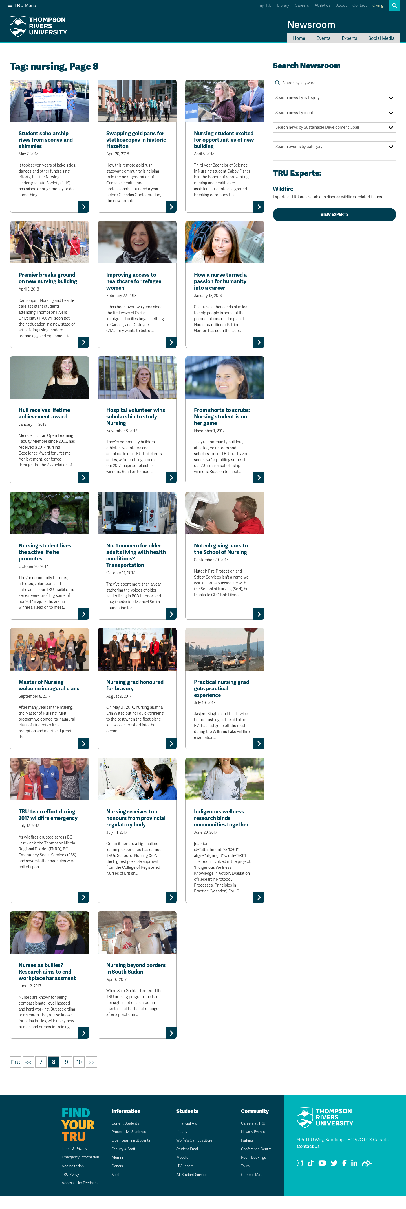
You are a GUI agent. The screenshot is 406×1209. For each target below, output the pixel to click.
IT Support (182, 1179)
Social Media (382, 38)
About (341, 5)
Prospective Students (127, 1145)
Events (323, 38)
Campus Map (248, 1188)
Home (299, 38)
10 (79, 1075)
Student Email (185, 1162)
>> (92, 1075)
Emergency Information (74, 1170)
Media (113, 1188)
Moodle (179, 1170)
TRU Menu (22, 5)
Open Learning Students (129, 1153)
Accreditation (66, 1179)
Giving (377, 5)
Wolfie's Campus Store (192, 1153)
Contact (359, 5)
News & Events (250, 1145)
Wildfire (334, 193)
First (15, 1075)
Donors (114, 1179)
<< (28, 1075)
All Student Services (190, 1188)
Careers (302, 5)
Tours (242, 1179)
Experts (349, 38)
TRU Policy (63, 1187)
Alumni (114, 1170)
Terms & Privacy (68, 1161)
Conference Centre (254, 1162)
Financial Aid (184, 1136)
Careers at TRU (250, 1136)
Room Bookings (251, 1170)
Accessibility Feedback (74, 1196)
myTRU (265, 5)
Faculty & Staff (120, 1162)
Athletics (322, 5)
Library (283, 5)
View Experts (335, 214)
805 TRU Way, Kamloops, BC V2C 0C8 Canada (343, 1153)
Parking (243, 1153)
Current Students (123, 1136)
